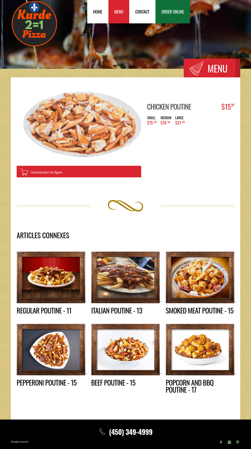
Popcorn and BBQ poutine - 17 (190, 386)
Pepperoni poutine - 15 (46, 382)
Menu (118, 11)
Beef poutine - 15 (113, 382)
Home (97, 11)
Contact (142, 11)
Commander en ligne (46, 172)
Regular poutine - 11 (44, 310)
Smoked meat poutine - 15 (199, 310)
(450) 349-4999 (126, 431)
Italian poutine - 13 (116, 310)
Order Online (172, 11)
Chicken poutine (169, 106)
